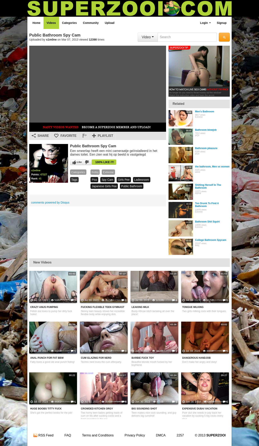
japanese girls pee (104, 186)
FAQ (68, 435)
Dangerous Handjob (196, 357)
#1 (40, 178)
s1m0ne (51, 39)
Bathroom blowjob (206, 129)
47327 (43, 174)
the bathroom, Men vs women (212, 166)
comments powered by (50, 202)
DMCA (161, 435)
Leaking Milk (140, 307)
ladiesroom (141, 179)
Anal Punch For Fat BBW (47, 357)
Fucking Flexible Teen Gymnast (102, 307)
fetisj (95, 172)
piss (94, 179)
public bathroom (131, 186)
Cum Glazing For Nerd (96, 357)
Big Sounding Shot (144, 408)
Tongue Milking (192, 307)
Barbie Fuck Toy (143, 357)
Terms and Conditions (98, 435)
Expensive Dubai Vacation (199, 408)
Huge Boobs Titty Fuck (46, 408)
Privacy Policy (135, 435)
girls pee (124, 179)
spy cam (107, 179)
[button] (84, 136)
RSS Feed (43, 435)
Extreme (108, 172)
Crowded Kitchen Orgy (97, 408)
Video (148, 37)
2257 (180, 435)
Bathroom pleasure (206, 148)
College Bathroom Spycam (210, 240)
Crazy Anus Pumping (44, 307)
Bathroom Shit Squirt (207, 221)
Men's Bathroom (204, 111)
